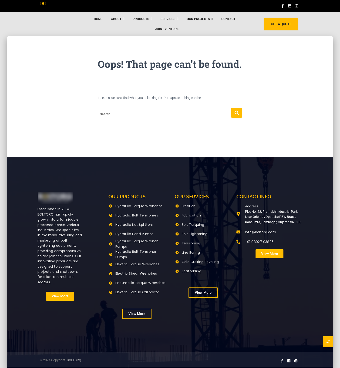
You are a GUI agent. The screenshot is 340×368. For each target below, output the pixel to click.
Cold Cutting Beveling (200, 262)
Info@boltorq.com (260, 232)
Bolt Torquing (193, 224)
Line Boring (191, 252)
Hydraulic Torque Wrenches (139, 206)
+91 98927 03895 (259, 242)
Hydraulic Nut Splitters (134, 224)
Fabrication (191, 215)
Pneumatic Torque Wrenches (140, 282)
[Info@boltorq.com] (238, 232)
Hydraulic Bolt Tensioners (136, 215)
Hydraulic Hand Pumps (134, 234)
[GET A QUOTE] (281, 24)
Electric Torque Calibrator (137, 292)
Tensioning (191, 243)
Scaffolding (191, 271)
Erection (189, 206)
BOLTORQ (74, 360)
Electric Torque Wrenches (137, 264)
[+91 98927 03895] (238, 242)
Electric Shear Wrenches (136, 273)
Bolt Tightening (195, 234)
